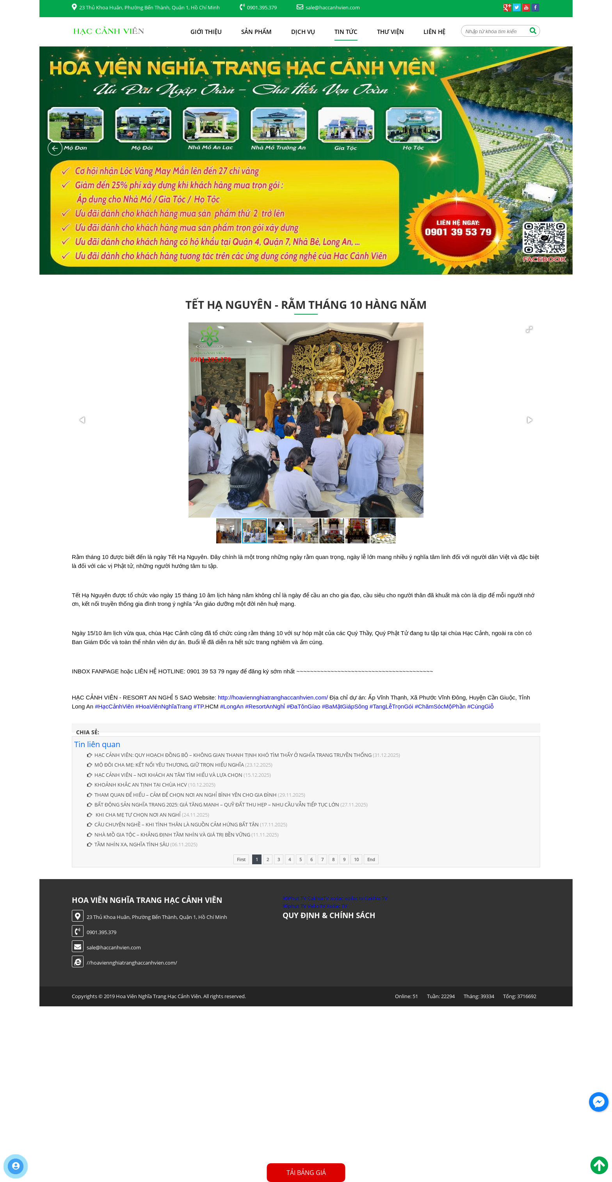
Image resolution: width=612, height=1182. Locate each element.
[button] (529, 329)
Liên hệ (434, 32)
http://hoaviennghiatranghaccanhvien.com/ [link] (273, 697)
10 (356, 859)
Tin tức (346, 32)
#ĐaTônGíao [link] (303, 706)
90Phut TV (294, 898)
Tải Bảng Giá (306, 1172)
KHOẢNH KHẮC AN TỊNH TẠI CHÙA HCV (137, 784)
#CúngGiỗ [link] (480, 706)
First (241, 859)
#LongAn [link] (232, 706)
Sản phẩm (256, 32)
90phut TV (294, 906)
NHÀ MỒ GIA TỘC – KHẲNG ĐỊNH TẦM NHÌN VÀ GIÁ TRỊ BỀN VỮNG (168, 834)
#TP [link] (199, 706)
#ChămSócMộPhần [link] (440, 706)
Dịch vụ (303, 32)
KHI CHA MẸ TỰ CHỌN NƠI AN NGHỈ (134, 814)
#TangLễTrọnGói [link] (391, 706)
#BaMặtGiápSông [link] (345, 706)
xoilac (336, 898)
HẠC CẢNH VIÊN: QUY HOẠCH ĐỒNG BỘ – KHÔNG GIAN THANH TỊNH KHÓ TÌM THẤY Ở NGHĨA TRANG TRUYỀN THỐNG (229, 754)
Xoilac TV (337, 906)
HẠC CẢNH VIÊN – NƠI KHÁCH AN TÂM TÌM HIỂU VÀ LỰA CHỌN (164, 774)
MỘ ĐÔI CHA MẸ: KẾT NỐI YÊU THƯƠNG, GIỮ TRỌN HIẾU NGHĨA (165, 764)
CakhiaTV (318, 898)
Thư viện (390, 32)
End (371, 859)
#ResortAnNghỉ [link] (265, 706)
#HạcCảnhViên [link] (114, 706)
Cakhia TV (376, 898)
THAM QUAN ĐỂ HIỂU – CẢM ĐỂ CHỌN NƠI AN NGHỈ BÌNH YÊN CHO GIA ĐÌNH (182, 794)
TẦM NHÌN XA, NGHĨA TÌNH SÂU (128, 844)
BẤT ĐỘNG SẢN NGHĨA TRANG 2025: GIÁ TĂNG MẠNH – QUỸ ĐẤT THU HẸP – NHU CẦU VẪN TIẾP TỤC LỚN (213, 804)
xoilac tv (354, 898)
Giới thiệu (206, 32)
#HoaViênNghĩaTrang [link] (163, 706)
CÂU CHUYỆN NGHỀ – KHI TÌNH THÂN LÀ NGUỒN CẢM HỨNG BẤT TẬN (173, 824)
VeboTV (317, 906)
